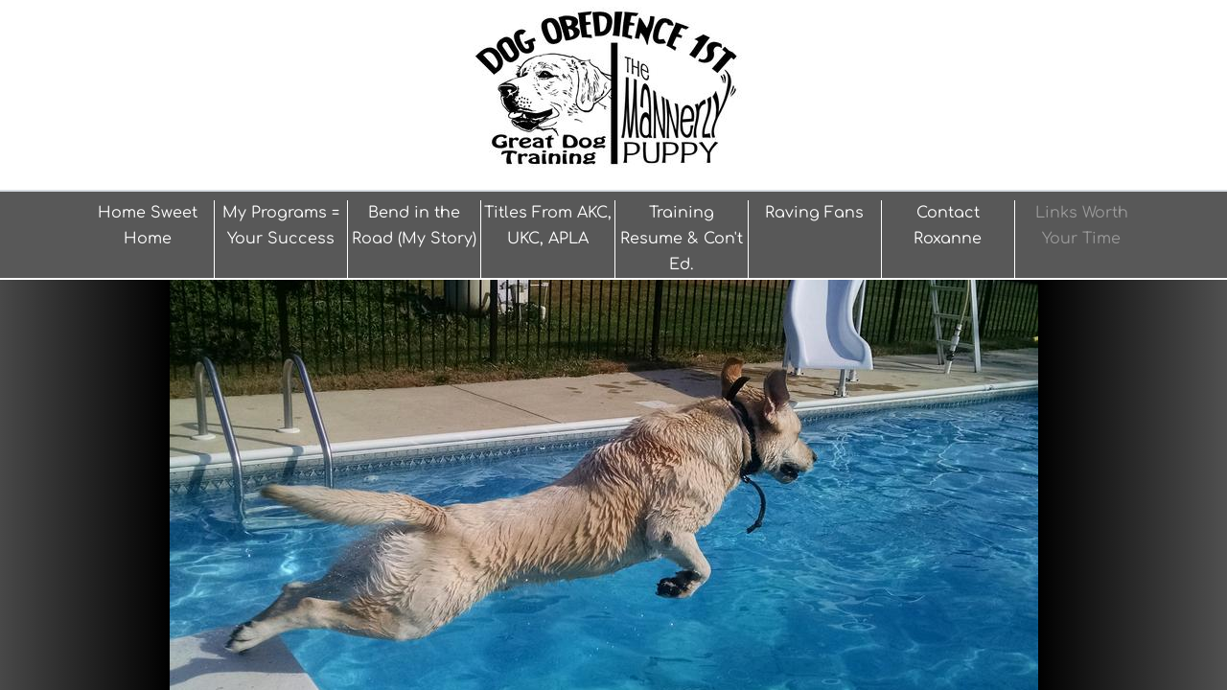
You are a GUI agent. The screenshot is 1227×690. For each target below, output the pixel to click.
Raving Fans (814, 212)
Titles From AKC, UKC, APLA (548, 225)
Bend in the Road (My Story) (414, 225)
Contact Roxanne (948, 225)
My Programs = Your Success (280, 225)
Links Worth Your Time (1081, 225)
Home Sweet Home (147, 225)
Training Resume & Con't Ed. (681, 238)
